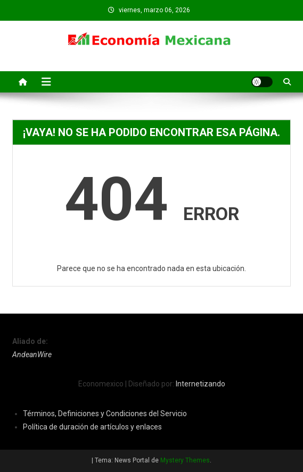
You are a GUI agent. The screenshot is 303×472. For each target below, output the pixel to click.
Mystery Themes (185, 460)
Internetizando (200, 384)
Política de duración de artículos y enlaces (92, 427)
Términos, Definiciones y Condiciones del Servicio (105, 413)
